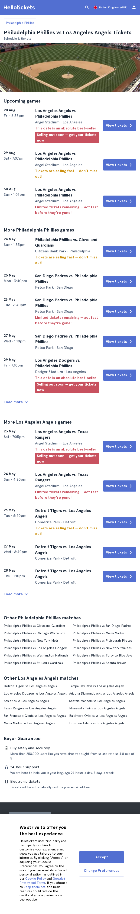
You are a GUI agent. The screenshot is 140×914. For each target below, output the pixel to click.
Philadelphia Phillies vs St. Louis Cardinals (33, 663)
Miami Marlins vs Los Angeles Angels (29, 723)
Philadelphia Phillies (20, 23)
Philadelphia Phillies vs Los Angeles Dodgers (36, 648)
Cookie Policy (35, 878)
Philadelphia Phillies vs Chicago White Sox (34, 633)
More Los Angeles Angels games (38, 422)
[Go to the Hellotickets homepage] (20, 7)
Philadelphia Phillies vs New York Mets (31, 640)
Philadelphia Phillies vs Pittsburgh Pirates (102, 640)
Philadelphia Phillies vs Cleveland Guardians (34, 626)
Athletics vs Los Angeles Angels (26, 701)
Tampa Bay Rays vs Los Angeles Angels (96, 686)
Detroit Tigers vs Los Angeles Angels (30, 686)
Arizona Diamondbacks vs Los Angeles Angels (101, 693)
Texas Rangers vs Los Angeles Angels (30, 708)
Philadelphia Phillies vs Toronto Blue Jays (102, 655)
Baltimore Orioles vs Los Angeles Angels (98, 716)
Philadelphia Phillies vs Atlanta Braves (99, 663)
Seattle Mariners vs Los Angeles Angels (97, 701)
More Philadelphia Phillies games (39, 230)
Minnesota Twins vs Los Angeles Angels (97, 708)
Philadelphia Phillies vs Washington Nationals (36, 655)
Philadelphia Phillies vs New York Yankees (102, 648)
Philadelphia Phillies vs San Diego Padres (102, 626)
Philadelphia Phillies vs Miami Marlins (98, 633)
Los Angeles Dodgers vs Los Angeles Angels (35, 693)
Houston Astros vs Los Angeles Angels (96, 723)
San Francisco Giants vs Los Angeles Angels (35, 716)
